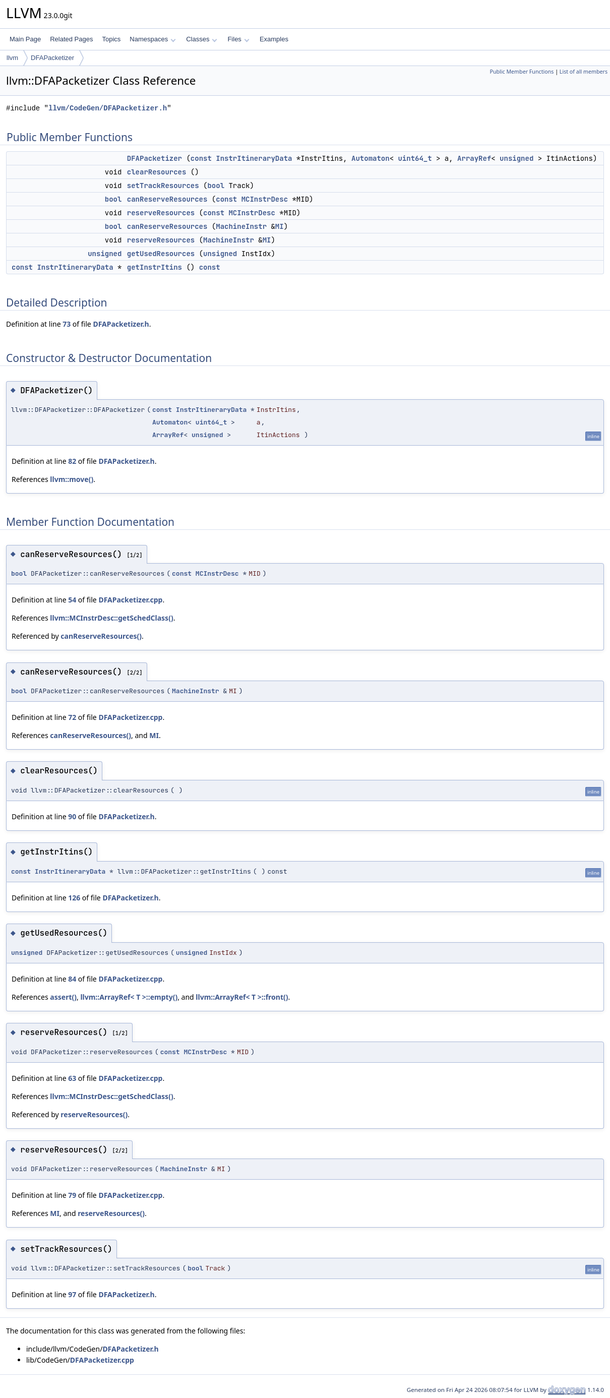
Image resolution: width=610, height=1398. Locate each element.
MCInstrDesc (264, 199)
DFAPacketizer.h (121, 324)
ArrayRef (474, 158)
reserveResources (161, 212)
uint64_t (415, 158)
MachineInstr (241, 226)
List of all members (583, 71)
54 (72, 599)
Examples (274, 39)
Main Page (25, 39)
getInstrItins (154, 267)
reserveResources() (94, 1114)
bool (215, 185)
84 (72, 979)
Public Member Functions (522, 71)
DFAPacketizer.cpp (130, 599)
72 (72, 717)
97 (72, 1294)
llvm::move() (71, 479)
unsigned (516, 158)
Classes (201, 39)
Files (238, 39)
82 (72, 461)
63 (72, 1078)
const (201, 158)
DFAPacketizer (52, 58)
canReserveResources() (101, 636)
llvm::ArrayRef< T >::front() (242, 997)
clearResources (157, 171)
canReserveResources (167, 199)
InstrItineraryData (254, 158)
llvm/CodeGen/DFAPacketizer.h (107, 108)
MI (279, 226)
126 (74, 897)
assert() (63, 997)
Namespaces (152, 39)
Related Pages (71, 39)
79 (72, 1195)
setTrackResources (163, 185)
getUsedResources (161, 253)
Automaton (370, 158)
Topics (111, 39)
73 (67, 324)
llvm (12, 58)
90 (72, 816)
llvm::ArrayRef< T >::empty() (128, 997)
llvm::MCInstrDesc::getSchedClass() (111, 618)
